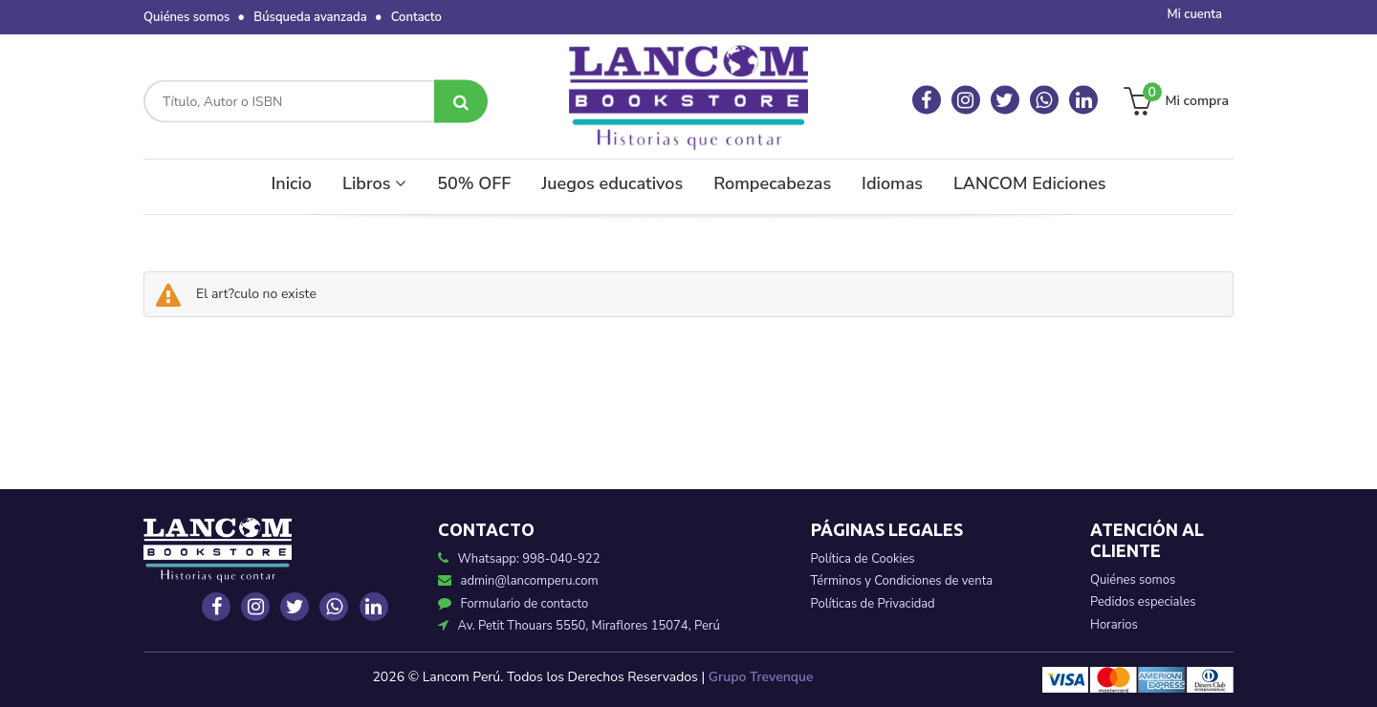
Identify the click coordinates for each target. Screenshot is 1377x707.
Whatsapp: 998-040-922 (529, 559)
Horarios (1114, 624)
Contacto (416, 17)
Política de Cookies (863, 559)
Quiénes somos (186, 17)
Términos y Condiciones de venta (902, 580)
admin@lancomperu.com (518, 580)
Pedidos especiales (1142, 602)
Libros (374, 183)
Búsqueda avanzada (309, 17)
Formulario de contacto (513, 603)
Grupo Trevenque (761, 677)
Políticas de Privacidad (873, 603)
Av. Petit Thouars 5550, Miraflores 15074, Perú (579, 625)
